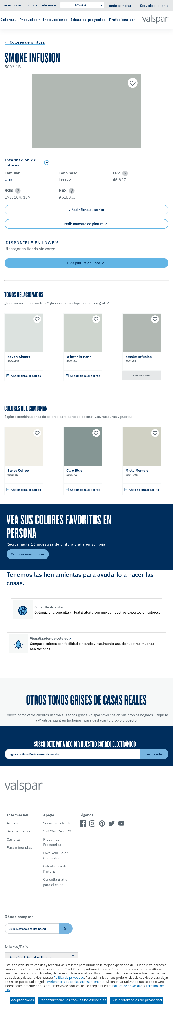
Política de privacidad (69, 977)
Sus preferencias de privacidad (137, 1000)
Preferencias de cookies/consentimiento (75, 982)
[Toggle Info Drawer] (105, 163)
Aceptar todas (22, 1000)
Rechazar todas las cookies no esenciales (73, 1000)
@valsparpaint (49, 720)
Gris (8, 179)
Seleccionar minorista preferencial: (31, 5)
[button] (124, 173)
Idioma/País (16, 946)
